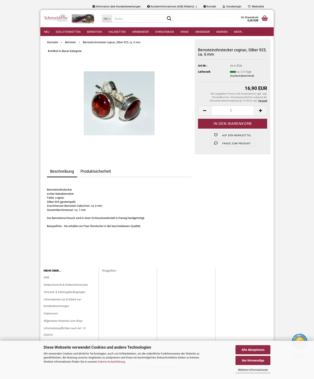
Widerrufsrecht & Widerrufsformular (66, 291)
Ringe (185, 31)
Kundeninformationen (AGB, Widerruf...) (172, 6)
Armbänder (140, 31)
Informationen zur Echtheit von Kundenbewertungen (62, 309)
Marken (221, 31)
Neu (46, 31)
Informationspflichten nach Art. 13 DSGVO (64, 338)
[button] (204, 117)
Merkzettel (256, 6)
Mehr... (239, 31)
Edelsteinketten (68, 31)
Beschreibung (62, 178)
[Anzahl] (232, 117)
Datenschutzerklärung (111, 361)
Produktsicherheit (95, 178)
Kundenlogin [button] (232, 6)
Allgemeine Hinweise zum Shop (63, 327)
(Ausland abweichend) (242, 82)
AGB (46, 284)
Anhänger (202, 31)
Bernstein (94, 31)
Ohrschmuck (164, 31)
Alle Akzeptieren (253, 349)
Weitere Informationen (253, 370)
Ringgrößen (109, 277)
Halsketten (117, 31)
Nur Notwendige (253, 360)
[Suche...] (107, 18)
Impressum (51, 320)
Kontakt (209, 6)
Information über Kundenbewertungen (116, 6)
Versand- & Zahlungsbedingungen (64, 298)
